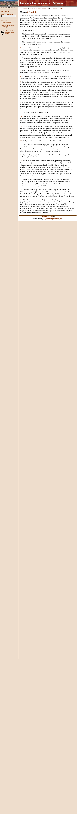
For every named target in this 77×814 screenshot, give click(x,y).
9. (21, 102)
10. (21, 112)
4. (21, 58)
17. (21, 189)
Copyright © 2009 (47, 216)
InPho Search (45, 8)
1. (21, 16)
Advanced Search (7, 17)
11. (21, 116)
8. (21, 90)
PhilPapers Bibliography (56, 8)
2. (21, 30)
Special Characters (7, 27)
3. (21, 48)
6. (21, 76)
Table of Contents (6, 21)
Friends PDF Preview (35, 8)
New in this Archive (7, 22)
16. (21, 160)
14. (21, 144)
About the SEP (6, 26)
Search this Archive (7, 14)
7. (21, 82)
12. (21, 126)
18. (21, 200)
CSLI (8, 32)
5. (21, 70)
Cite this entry (5, 11)
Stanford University (9, 33)
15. (21, 155)
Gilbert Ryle (32, 12)
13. (21, 141)
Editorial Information (7, 25)
